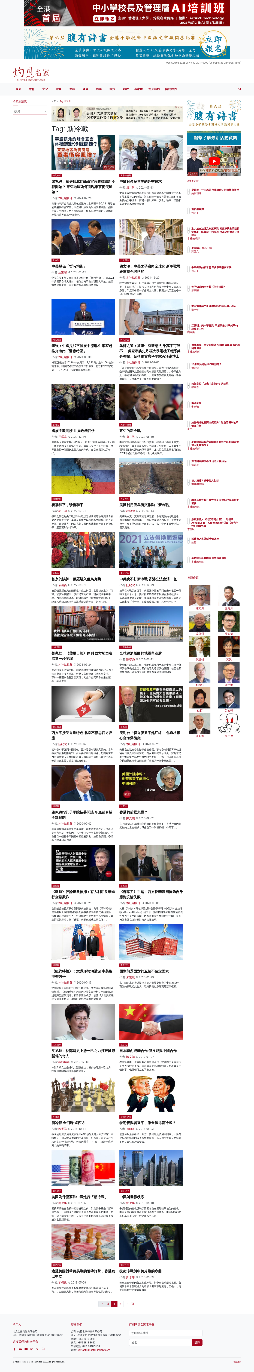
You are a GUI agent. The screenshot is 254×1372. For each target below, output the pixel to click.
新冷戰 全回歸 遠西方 (68, 1123)
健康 (85, 89)
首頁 (54, 101)
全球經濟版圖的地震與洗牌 (140, 653)
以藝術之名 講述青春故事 (226, 538)
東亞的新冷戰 (130, 431)
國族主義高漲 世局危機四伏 (73, 431)
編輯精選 (64, 1062)
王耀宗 (62, 272)
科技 (112, 89)
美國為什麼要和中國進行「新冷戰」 (80, 1197)
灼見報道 (57, 340)
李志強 (215, 406)
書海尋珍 (124, 965)
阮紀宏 (130, 585)
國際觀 (123, 727)
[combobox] (30, 112)
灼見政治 (57, 175)
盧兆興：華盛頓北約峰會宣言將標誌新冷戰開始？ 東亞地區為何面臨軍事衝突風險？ (83, 186)
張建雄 (215, 467)
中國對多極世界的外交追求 (140, 181)
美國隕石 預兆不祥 (222, 248)
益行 (214, 542)
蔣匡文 (215, 251)
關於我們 (171, 89)
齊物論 (56, 1117)
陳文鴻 (130, 818)
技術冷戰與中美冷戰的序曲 (140, 1271)
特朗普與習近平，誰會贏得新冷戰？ (147, 1123)
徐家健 (215, 371)
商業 (99, 89)
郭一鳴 (62, 511)
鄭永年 (62, 1203)
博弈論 (56, 573)
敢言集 (123, 806)
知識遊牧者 (125, 647)
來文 (214, 432)
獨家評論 (57, 1265)
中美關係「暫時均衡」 (69, 266)
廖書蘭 (215, 293)
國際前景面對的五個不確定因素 (144, 971)
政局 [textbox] (17, 111)
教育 (32, 89)
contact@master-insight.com (93, 1350)
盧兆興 (130, 187)
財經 (58, 89)
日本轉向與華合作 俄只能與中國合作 (148, 1051)
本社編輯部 (65, 198)
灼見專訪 (124, 260)
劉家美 (215, 335)
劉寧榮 (130, 659)
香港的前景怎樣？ (133, 812)
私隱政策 (237, 1362)
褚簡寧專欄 (125, 1117)
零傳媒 (62, 1282)
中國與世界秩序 (131, 1197)
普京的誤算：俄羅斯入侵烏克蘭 (76, 579)
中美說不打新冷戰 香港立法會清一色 (148, 579)
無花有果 (217, 403)
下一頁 (130, 1304)
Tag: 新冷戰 (65, 101)
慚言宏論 (124, 573)
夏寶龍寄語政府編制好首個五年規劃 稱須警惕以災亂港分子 (226, 445)
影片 (126, 89)
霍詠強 (130, 511)
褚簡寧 (130, 1129)
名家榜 (138, 89)
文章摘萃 (57, 1044)
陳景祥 (62, 1129)
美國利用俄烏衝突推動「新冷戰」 (145, 505)
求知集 (56, 260)
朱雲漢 (130, 977)
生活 (72, 89)
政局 (18, 89)
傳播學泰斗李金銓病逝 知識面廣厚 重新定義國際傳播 (225, 348)
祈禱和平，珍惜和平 (67, 505)
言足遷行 (124, 499)
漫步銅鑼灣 (218, 209)
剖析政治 (57, 1191)
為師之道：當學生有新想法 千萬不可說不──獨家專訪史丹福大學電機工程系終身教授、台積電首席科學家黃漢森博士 (150, 351)
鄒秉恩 (215, 390)
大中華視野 (125, 175)
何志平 (215, 212)
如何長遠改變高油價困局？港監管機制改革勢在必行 (225, 425)
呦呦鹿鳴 (57, 499)
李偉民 (215, 529)
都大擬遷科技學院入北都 (225, 480)
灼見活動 (154, 89)
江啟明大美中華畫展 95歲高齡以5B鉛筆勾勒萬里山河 (226, 328)
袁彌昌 (62, 585)
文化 (45, 89)
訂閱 (197, 1342)
